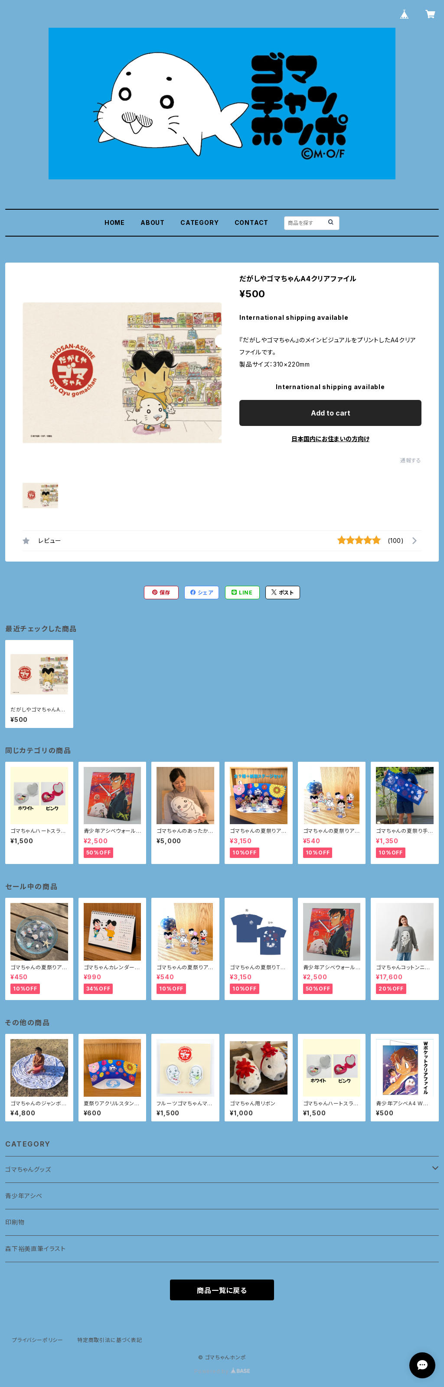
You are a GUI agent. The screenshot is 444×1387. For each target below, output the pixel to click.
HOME (114, 222)
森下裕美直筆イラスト (35, 1248)
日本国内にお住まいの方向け (330, 438)
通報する (410, 460)
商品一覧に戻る (222, 1290)
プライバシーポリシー (37, 1340)
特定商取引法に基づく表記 (109, 1340)
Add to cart (330, 413)
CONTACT (252, 222)
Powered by (222, 1371)
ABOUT (152, 222)
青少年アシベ (23, 1195)
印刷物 (14, 1222)
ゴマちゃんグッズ (28, 1169)
